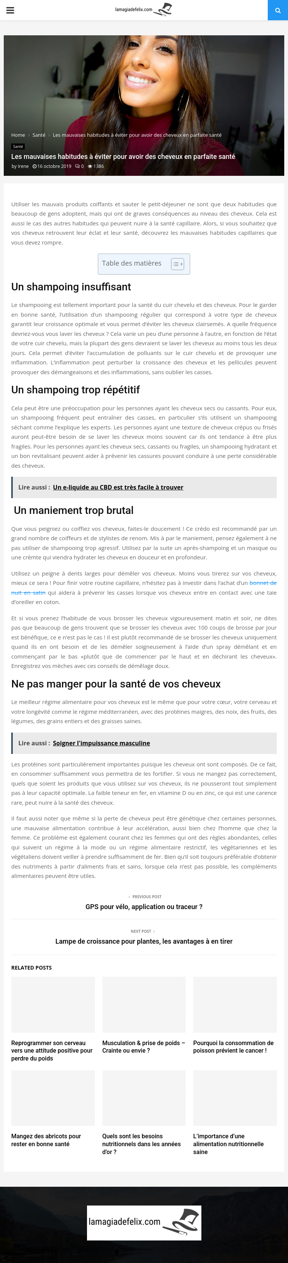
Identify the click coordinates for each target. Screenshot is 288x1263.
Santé (18, 146)
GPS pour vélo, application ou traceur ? (144, 907)
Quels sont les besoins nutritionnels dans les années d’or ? (141, 1144)
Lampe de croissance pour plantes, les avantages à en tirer (144, 941)
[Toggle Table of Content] (173, 264)
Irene (23, 166)
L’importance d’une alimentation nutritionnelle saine (228, 1144)
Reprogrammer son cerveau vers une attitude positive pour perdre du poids (52, 1050)
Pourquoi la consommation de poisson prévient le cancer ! (233, 1047)
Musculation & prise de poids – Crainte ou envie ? (143, 1047)
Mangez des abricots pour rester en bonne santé (46, 1140)
